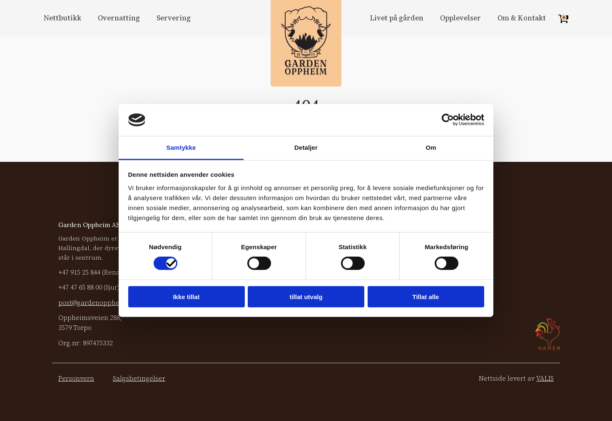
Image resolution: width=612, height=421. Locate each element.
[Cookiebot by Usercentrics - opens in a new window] (447, 120)
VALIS (545, 378)
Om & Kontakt (522, 18)
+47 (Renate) (93, 272)
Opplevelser (460, 18)
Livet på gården (396, 18)
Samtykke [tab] (181, 147)
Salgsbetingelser (139, 378)
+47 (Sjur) (88, 287)
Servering (174, 18)
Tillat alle (426, 296)
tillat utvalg (305, 296)
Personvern (76, 378)
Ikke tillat (186, 296)
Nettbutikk (62, 18)
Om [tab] (430, 147)
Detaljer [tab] (306, 147)
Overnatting (119, 18)
